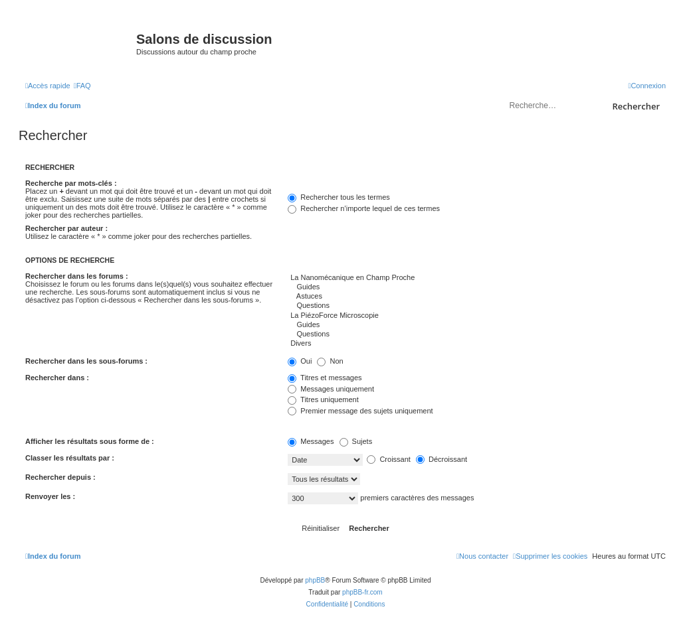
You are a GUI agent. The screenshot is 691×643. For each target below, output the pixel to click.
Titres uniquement (323, 399)
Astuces (476, 296)
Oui (300, 361)
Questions (476, 306)
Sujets (356, 441)
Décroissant (441, 459)
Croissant (389, 459)
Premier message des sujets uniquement (360, 411)
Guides (476, 287)
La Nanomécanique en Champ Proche (476, 278)
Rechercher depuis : (60, 477)
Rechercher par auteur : (66, 228)
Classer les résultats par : (69, 458)
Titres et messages (324, 378)
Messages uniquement (331, 389)
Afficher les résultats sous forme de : (89, 441)
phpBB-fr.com (362, 592)
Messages (311, 441)
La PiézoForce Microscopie (476, 316)
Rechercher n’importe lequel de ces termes (364, 208)
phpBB (315, 580)
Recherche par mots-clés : (71, 183)
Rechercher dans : (57, 378)
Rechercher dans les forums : (76, 276)
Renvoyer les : (50, 496)
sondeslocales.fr (575, 31)
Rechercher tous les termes (339, 197)
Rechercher (636, 106)
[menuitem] (82, 86)
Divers (476, 343)
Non (330, 361)
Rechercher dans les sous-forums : (86, 361)
